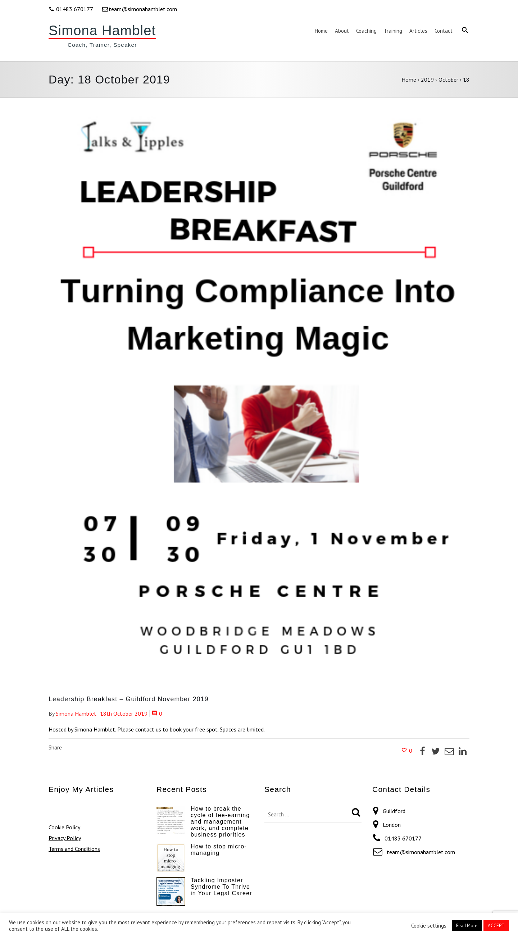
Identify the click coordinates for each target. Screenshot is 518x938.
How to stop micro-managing (219, 849)
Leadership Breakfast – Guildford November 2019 (129, 699)
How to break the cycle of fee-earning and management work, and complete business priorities (220, 822)
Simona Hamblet (102, 30)
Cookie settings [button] (428, 926)
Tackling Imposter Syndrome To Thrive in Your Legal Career (221, 886)
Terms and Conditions (74, 848)
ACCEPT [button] (496, 926)
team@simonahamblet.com (139, 9)
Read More (466, 926)
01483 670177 (71, 9)
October (448, 79)
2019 (427, 79)
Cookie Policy (64, 827)
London (392, 824)
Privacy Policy (65, 838)
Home (408, 79)
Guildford (394, 811)
